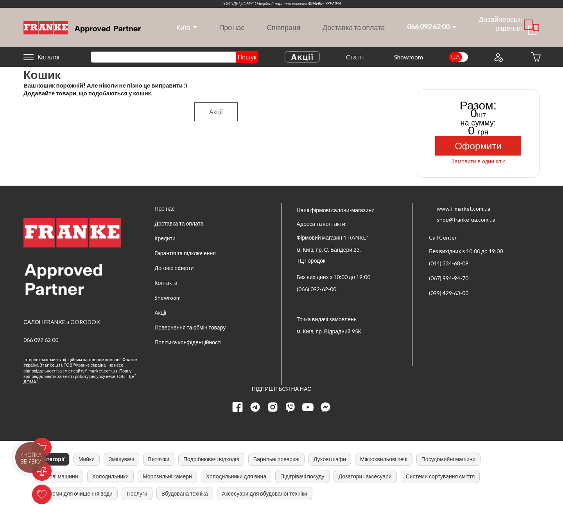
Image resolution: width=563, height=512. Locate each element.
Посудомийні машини (448, 459)
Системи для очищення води (76, 493)
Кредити (165, 238)
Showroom (408, 57)
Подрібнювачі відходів (211, 459)
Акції (216, 111)
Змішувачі (121, 459)
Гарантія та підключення (185, 253)
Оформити (478, 146)
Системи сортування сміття (440, 476)
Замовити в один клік (478, 161)
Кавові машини (59, 476)
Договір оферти (174, 268)
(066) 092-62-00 (316, 289)
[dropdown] (183, 27)
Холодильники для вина (236, 476)
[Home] (82, 26)
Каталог (49, 57)
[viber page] (290, 407)
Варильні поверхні (276, 459)
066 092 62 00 (40, 340)
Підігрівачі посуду (302, 476)
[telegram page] (255, 407)
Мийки (87, 459)
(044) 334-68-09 (448, 263)
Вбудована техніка (184, 493)
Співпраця (283, 27)
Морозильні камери (167, 476)
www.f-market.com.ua (463, 208)
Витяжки (158, 459)
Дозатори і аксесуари (365, 476)
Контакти (165, 282)
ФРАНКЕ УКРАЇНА (324, 4)
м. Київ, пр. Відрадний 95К (329, 331)
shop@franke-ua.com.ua (466, 219)
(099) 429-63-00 (448, 293)
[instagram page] (273, 407)
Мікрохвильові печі (383, 459)
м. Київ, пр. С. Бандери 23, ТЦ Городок (329, 255)
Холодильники (110, 476)
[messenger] (326, 407)
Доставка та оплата (354, 27)
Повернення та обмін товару (190, 327)
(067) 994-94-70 (448, 278)
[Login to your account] (498, 57)
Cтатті (355, 57)
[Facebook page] (238, 407)
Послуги (137, 493)
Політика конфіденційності (187, 342)
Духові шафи (330, 459)
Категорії (52, 459)
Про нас (231, 27)
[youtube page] (308, 407)
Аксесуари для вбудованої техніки (264, 493)
